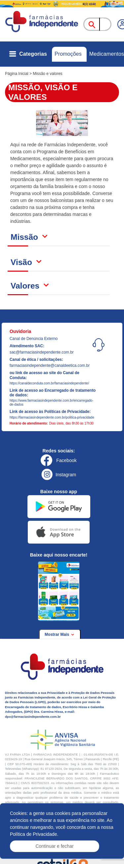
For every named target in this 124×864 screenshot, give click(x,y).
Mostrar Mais (60, 634)
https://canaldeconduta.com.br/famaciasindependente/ (49, 383)
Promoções (68, 54)
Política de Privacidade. (34, 834)
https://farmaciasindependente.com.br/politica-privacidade (52, 417)
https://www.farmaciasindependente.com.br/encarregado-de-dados (51, 402)
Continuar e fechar (54, 846)
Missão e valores (47, 73)
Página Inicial (16, 73)
